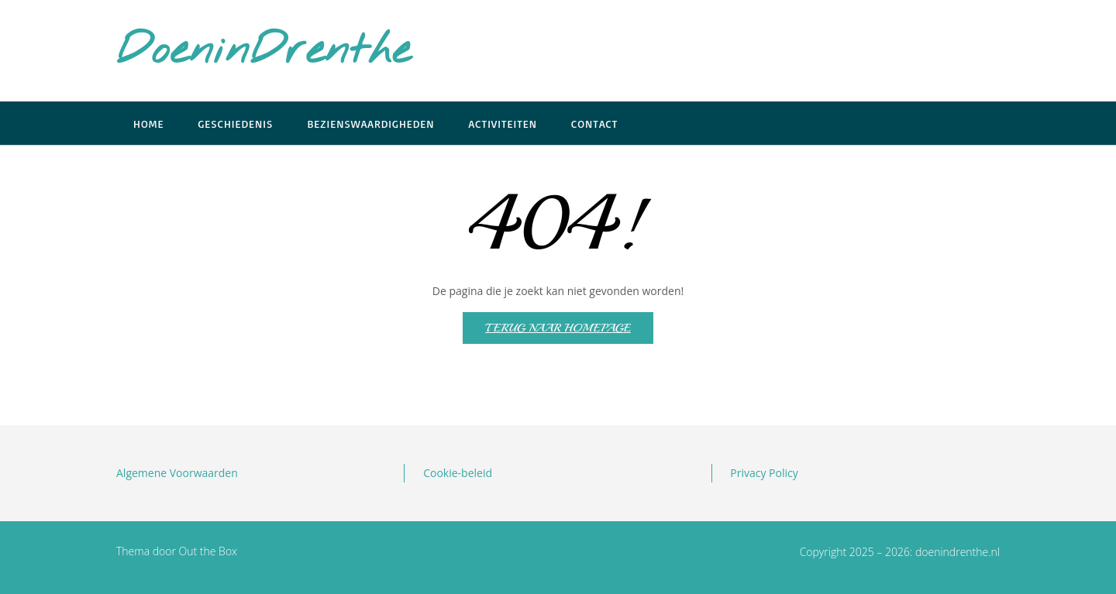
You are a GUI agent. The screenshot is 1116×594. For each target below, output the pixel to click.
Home (148, 123)
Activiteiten (503, 123)
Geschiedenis (235, 123)
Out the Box (208, 551)
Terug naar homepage (557, 328)
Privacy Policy (763, 472)
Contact (594, 123)
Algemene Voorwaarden (177, 472)
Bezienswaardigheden (370, 123)
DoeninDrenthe (263, 52)
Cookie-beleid (457, 472)
